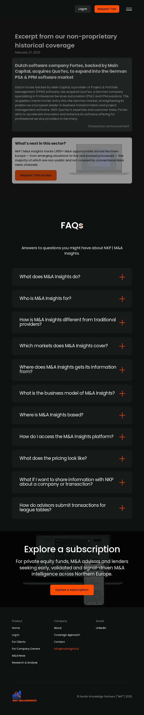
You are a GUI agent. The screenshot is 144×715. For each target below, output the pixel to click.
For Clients (18, 642)
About (58, 628)
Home (16, 628)
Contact (59, 642)
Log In (83, 9)
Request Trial (107, 9)
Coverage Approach (67, 635)
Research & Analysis (25, 662)
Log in (15, 635)
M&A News (18, 656)
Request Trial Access (35, 176)
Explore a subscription (72, 590)
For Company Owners (26, 649)
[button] (129, 8)
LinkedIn (101, 628)
